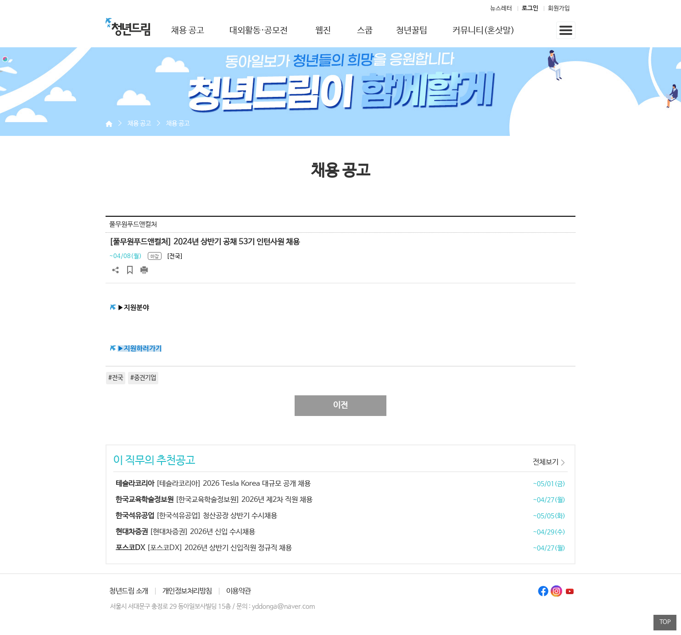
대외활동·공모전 (258, 31)
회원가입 (559, 8)
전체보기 (545, 462)
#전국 (115, 378)
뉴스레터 (501, 8)
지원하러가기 (143, 348)
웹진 (323, 31)
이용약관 (238, 591)
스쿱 (365, 31)
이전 (340, 405)
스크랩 (129, 270)
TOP (665, 622)
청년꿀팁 (411, 31)
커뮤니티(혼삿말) (483, 31)
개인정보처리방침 (187, 591)
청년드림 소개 (128, 591)
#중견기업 (143, 378)
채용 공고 (187, 31)
